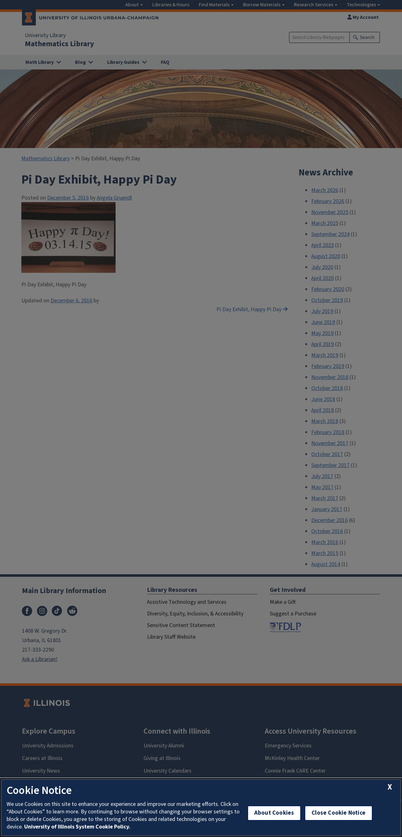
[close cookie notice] (390, 787)
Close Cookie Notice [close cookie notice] (339, 813)
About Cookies (274, 813)
